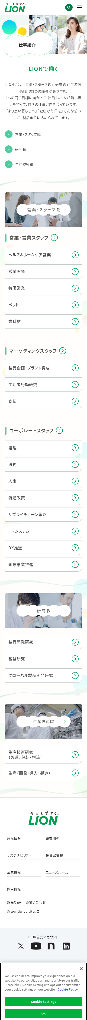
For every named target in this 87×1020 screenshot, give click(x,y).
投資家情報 (54, 855)
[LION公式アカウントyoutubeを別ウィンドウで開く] (36, 946)
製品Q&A (14, 902)
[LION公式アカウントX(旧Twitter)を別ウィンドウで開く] (21, 946)
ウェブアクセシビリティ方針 (50, 964)
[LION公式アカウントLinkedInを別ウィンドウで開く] (66, 946)
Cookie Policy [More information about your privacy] (68, 993)
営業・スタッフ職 (28, 134)
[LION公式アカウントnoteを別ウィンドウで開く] (51, 946)
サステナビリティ (19, 855)
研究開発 (53, 838)
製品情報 (14, 838)
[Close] (81, 972)
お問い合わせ (36, 902)
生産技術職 (24, 164)
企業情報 (14, 872)
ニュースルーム (57, 872)
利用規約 (17, 964)
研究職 (20, 149)
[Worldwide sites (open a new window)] (43, 911)
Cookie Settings (43, 1005)
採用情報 (14, 889)
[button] (69, 7)
